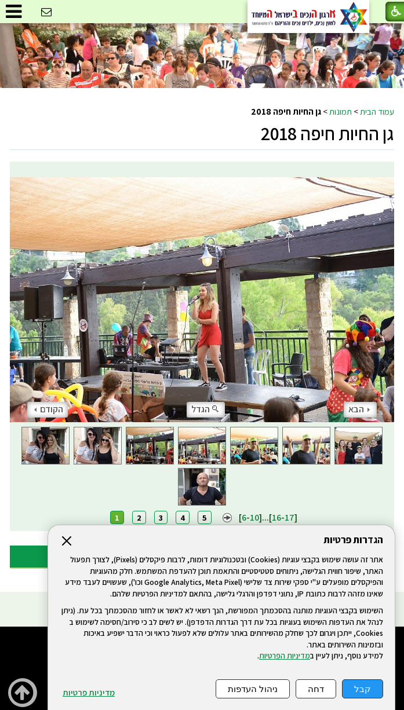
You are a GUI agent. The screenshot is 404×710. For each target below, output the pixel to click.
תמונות (340, 111)
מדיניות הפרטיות (284, 655)
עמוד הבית (377, 111)
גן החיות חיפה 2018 (327, 133)
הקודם (48, 409)
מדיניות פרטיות (89, 692)
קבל (362, 689)
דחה (316, 689)
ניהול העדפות (253, 689)
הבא (359, 409)
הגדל (205, 409)
